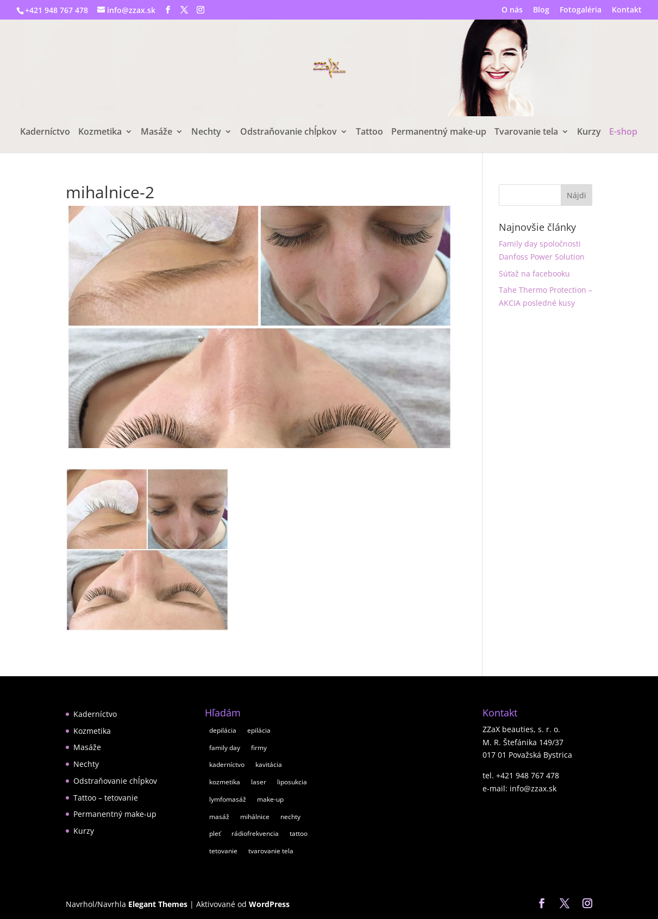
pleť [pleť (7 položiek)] (215, 833)
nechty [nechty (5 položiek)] (290, 816)
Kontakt (627, 10)
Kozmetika (100, 132)
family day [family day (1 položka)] (224, 747)
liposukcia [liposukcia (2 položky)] (292, 781)
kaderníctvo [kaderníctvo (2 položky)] (227, 764)
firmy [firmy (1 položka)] (259, 747)
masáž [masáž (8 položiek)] (219, 816)
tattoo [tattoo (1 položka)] (299, 833)
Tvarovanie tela (526, 132)
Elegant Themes (157, 904)
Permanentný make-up (438, 132)
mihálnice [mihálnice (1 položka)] (255, 816)
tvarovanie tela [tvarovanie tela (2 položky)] (270, 850)
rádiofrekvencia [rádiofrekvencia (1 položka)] (255, 833)
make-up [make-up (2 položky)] (270, 799)
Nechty (206, 132)
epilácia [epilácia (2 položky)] (259, 730)
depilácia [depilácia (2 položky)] (222, 730)
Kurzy (589, 132)
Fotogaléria (580, 10)
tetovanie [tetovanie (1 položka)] (223, 850)
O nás (512, 10)
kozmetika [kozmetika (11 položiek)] (224, 781)
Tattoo (369, 132)
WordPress (269, 904)
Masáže (156, 132)
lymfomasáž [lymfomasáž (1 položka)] (227, 799)
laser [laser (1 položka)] (258, 781)
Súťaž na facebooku (534, 273)
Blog (541, 10)
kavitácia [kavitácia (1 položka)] (268, 764)
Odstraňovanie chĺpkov (288, 132)
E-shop (623, 132)
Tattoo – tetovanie (105, 797)
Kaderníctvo (45, 132)
